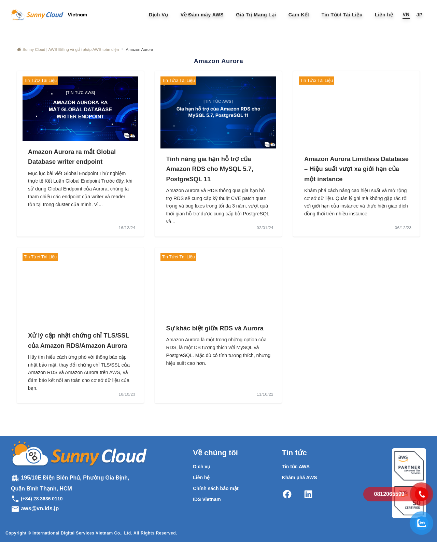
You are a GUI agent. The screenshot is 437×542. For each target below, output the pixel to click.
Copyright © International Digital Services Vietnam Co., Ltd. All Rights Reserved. (91, 533)
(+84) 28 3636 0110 (37, 498)
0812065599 (389, 494)
